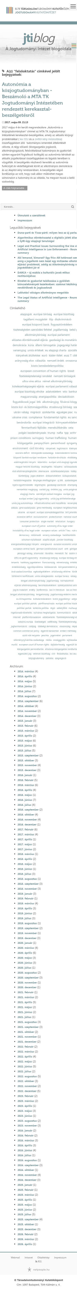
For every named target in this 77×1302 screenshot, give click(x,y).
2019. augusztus (27, 923)
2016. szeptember (28, 809)
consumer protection (29, 521)
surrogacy (38, 438)
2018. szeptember (28, 884)
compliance (35, 417)
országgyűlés (59, 640)
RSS (38, 1261)
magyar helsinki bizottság (28, 467)
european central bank (24, 549)
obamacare (43, 471)
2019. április (25, 908)
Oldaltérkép (43, 1257)
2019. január (25, 893)
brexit (71, 370)
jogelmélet (55, 635)
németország (63, 562)
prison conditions (20, 438)
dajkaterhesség (58, 645)
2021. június (25, 1012)
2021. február (25, 992)
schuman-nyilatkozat (31, 540)
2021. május (25, 1007)
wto (65, 391)
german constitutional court (49, 549)
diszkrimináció (63, 319)
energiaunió (46, 544)
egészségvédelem (41, 572)
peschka (45, 635)
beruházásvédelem (47, 585)
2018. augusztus (27, 879)
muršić (14, 645)
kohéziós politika (41, 608)
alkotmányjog (50, 401)
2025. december (27, 1229)
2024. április (25, 1145)
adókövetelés (49, 617)
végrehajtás (39, 485)
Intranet (29, 1257)
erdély (32, 590)
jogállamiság (60, 329)
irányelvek (50, 448)
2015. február (25, 725)
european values (49, 531)
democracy (24, 535)
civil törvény (37, 448)
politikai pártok (24, 608)
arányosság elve (24, 360)
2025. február (25, 1190)
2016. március (26, 785)
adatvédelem (53, 391)
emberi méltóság (68, 631)
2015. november (27, 765)
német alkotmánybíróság (57, 381)
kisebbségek (40, 622)
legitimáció (62, 448)
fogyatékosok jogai (24, 401)
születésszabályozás (60, 471)
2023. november (27, 1125)
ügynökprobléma (35, 567)
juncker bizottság (65, 540)
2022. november (27, 1086)
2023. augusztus (27, 1121)
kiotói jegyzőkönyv (61, 599)
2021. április (25, 1002)
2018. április (25, 859)
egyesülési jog (24, 654)
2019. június (25, 913)
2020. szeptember (28, 977)
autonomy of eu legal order (60, 526)
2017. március (26, 834)
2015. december (27, 770)
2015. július (24, 750)
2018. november (27, 888)
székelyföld (62, 608)
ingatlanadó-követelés (21, 613)
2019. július (24, 918)
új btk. (60, 480)
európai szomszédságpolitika (50, 512)
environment (20, 448)
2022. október (26, 1081)
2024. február (25, 1135)
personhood (58, 443)
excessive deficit (24, 517)
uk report (31, 512)
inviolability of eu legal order (26, 531)
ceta (70, 427)
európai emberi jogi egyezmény (34, 499)
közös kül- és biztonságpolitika (29, 407)
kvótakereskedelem (42, 599)
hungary (71, 521)
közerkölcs (42, 462)
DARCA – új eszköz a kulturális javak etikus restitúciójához (44, 274)
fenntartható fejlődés (33, 427)
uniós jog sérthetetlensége (63, 499)
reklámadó (36, 535)
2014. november (27, 711)
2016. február (25, 780)
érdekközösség (19, 567)
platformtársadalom (31, 617)
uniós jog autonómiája (22, 503)
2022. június (25, 1066)
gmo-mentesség (44, 508)
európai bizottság (64, 314)
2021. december (27, 1041)
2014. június (25, 686)
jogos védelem (37, 476)
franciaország (48, 562)
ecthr (73, 432)
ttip (51, 319)
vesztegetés (46, 467)
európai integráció (43, 422)
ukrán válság (21, 412)
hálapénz (58, 467)
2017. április (25, 839)
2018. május (25, 864)
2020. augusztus (27, 972)
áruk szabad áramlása (21, 572)
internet (17, 617)
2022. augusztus (27, 1076)
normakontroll (67, 581)
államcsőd (38, 553)
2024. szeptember (28, 1165)
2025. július (24, 1214)
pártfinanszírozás (46, 604)
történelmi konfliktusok (22, 576)
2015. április (25, 735)
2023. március (26, 1101)
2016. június (25, 800)
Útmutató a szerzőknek (31, 215)
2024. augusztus (27, 1160)
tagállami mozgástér (35, 319)
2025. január (25, 1185)
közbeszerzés (51, 567)
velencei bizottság (41, 654)
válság (73, 576)
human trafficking (56, 438)
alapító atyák (49, 540)
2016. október (26, 814)
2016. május (25, 795)
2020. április (25, 953)
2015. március (26, 730)
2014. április (25, 676)
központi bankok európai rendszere (29, 458)
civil (53, 654)
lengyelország (42, 594)
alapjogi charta (27, 494)
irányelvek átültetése (28, 355)
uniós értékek (36, 350)
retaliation (60, 521)
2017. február (25, 829)
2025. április (25, 1199)
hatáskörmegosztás (23, 480)
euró (44, 355)
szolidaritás (48, 412)
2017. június (25, 849)
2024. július (24, 1155)
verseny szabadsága (52, 535)
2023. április (25, 1106)
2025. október (26, 1224)
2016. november (27, 819)
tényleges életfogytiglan (44, 480)
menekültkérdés (57, 427)
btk (39, 401)
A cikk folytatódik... (14, 188)
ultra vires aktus (31, 381)
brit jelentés (71, 512)
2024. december (27, 1180)
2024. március (26, 1140)
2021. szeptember (28, 1027)
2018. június (25, 869)
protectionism (55, 517)
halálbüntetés (69, 535)
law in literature (57, 590)
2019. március (26, 903)
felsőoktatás (62, 654)
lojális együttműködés (22, 485)
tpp (66, 432)
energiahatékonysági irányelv (25, 544)
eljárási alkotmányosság (25, 585)
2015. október (26, 760)
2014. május (25, 681)
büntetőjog (24, 476)
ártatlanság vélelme (61, 572)
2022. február (25, 1046)
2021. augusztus (27, 1022)
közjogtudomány (36, 658)
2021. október (26, 1032)
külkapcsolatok (69, 476)
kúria (31, 345)
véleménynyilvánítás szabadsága (29, 640)
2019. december (27, 938)
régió (52, 608)
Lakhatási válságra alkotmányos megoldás (43, 292)
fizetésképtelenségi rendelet (35, 376)
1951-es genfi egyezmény (26, 558)
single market (47, 521)
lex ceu (73, 654)
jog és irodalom (20, 590)
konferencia (42, 590)
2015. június (25, 745)
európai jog (68, 494)
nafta (60, 432)
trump (51, 432)
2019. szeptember (28, 928)
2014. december (27, 716)
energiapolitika (47, 396)
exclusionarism (40, 517)
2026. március (26, 1239)
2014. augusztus (27, 696)
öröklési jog (56, 489)
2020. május (25, 957)
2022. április (25, 1056)
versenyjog (19, 350)
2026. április (25, 1244)
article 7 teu (64, 531)
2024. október (26, 1170)
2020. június (25, 962)
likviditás (49, 553)
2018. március (26, 854)
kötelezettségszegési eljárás (28, 386)
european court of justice (33, 526)
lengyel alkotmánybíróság (33, 581)
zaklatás (49, 658)
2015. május (25, 740)
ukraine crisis (19, 417)
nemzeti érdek (55, 360)
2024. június (25, 1150)
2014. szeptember (28, 701)
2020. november (27, 982)
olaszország (64, 626)
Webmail (15, 1257)
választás (40, 360)
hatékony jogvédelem (30, 562)
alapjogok (26, 314)
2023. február (25, 1096)
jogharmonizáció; (19, 626)
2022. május (25, 1061)
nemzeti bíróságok (64, 376)
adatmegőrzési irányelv (25, 462)
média (49, 640)
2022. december (27, 1091)
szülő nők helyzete (31, 635)
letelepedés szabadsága (42, 453)
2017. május (25, 844)
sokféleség (52, 622)
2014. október (26, 706)
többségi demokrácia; (48, 626)
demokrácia (19, 345)
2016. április (25, 790)
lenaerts (15, 562)
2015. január (25, 720)
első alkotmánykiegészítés (24, 471)
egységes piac (65, 412)
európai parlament (59, 334)
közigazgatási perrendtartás (30, 649)
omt (66, 549)
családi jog (44, 489)
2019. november (27, 933)
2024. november (27, 1175)
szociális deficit (22, 453)
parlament (67, 635)
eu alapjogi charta (55, 350)
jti (38, 37)
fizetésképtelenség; (68, 622)
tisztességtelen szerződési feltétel (32, 329)
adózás (14, 508)
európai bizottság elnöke (29, 391)
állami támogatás (45, 345)
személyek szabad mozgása (49, 494)
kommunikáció (64, 613)
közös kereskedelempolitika (47, 365)
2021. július (24, 1017)
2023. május (25, 1111)
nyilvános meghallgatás (44, 613)
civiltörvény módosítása (48, 139)
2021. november (27, 1036)
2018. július (24, 874)
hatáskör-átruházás (57, 458)
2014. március (26, 671)
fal (66, 553)
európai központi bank (35, 324)
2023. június (25, 1116)
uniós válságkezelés (44, 576)
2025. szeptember (28, 1219)
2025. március (26, 1194)
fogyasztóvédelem (61, 324)
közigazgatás (24, 443)
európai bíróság (42, 314)
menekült (59, 553)
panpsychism (41, 443)
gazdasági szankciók (56, 485)
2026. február (25, 1234)
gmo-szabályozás (27, 508)
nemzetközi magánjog (27, 489)
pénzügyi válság (24, 553)
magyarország (28, 396)
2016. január (25, 775)
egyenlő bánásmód (49, 631)
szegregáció (60, 658)
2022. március (26, 1051)
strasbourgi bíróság (60, 407)
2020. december (27, 987)
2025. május (25, 1204)
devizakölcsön (66, 396)
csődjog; (32, 626)
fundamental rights (55, 417)
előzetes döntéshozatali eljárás (30, 340)
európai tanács (62, 576)
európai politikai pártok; (25, 604)
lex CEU (24, 139)
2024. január (25, 1130)
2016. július (24, 805)
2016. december (27, 824)
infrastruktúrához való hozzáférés (50, 503)
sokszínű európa (25, 622)
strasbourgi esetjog (49, 558)
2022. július (24, 1071)
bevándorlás (24, 422)
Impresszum (25, 220)
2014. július (24, 691)
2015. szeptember (28, 755)
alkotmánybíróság (35, 334)
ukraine (21, 512)
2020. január (25, 943)
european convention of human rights (43, 370)
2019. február (25, 898)
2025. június (25, 1209)
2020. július (24, 967)
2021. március (26, 997)
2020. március (26, 948)
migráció (35, 412)
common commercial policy (26, 631)
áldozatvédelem (53, 476)
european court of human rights (34, 645)
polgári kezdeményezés (32, 432)
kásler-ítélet (55, 355)
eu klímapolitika (24, 599)
